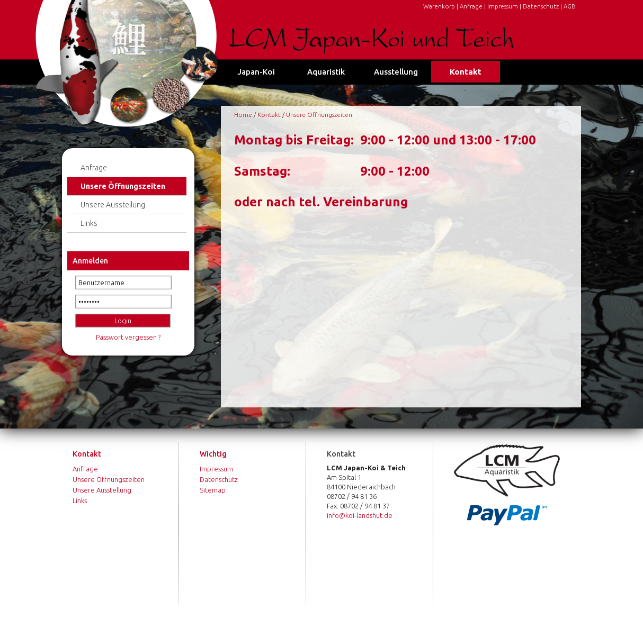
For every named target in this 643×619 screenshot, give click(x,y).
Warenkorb (439, 6)
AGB (570, 6)
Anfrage (471, 6)
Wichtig (213, 454)
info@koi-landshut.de (359, 515)
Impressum (502, 6)
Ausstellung (396, 71)
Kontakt (465, 71)
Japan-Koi (256, 71)
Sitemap (213, 490)
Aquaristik (326, 71)
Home (243, 114)
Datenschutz (541, 6)
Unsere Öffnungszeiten (123, 186)
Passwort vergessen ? (128, 337)
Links (89, 223)
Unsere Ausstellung (113, 205)
